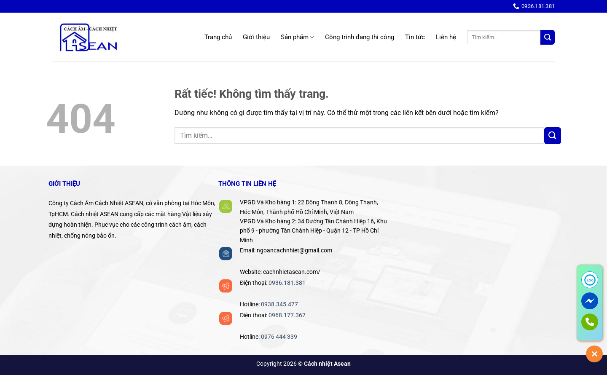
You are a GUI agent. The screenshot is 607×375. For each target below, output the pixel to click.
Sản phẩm (297, 37)
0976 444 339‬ (279, 336)
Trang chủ (218, 37)
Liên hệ (446, 37)
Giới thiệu (256, 37)
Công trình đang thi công (359, 37)
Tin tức (415, 37)
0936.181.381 (287, 282)
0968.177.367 (287, 315)
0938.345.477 (279, 304)
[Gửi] (547, 37)
